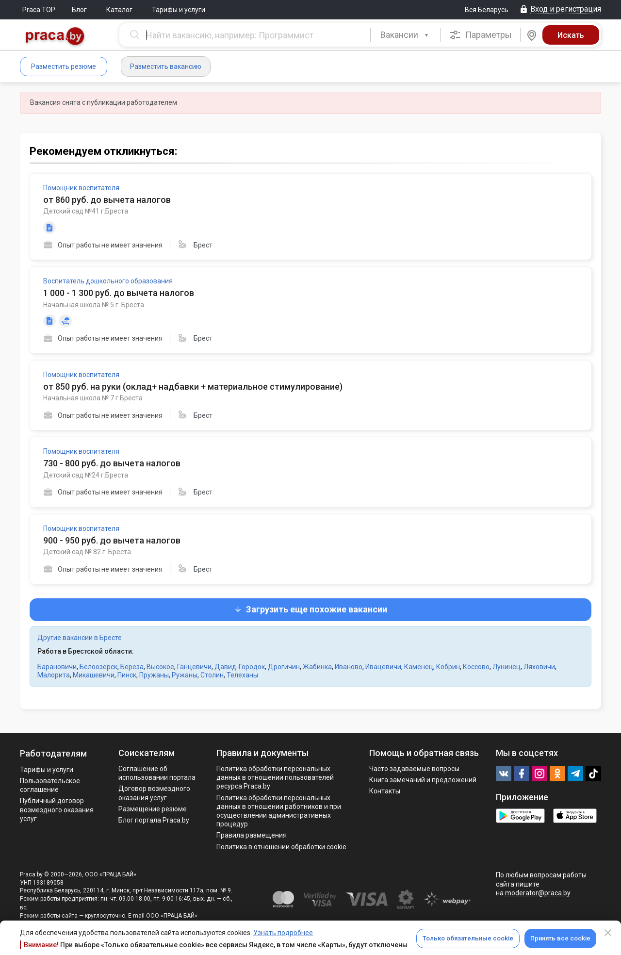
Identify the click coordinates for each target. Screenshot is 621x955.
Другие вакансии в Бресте (79, 638)
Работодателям (53, 753)
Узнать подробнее (283, 933)
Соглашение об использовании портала (157, 773)
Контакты (384, 791)
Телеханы (242, 675)
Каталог (119, 10)
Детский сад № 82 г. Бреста (87, 552)
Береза (132, 667)
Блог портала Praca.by (153, 820)
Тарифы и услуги (178, 10)
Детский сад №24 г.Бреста (85, 475)
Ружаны (184, 675)
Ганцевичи (194, 667)
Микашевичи (93, 675)
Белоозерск (98, 667)
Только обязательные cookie (468, 938)
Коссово (476, 667)
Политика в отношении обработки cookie (281, 847)
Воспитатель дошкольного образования (108, 281)
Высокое (160, 667)
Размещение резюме (152, 809)
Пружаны (154, 675)
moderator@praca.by (538, 893)
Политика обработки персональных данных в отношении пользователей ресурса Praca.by (275, 777)
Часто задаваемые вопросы (414, 769)
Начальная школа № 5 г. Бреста (93, 305)
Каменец (418, 667)
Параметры (480, 35)
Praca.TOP (38, 10)
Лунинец (506, 667)
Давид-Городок (239, 667)
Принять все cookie (560, 938)
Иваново (348, 667)
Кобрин (448, 667)
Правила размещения (251, 835)
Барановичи (57, 667)
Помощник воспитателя (81, 188)
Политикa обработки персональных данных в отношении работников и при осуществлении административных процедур (278, 811)
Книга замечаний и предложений (422, 780)
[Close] (608, 932)
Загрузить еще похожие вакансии (310, 609)
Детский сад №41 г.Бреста (85, 211)
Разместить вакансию (165, 66)
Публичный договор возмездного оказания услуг (57, 809)
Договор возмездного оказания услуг (154, 793)
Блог (79, 10)
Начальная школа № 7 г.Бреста (93, 398)
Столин (212, 675)
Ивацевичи (383, 667)
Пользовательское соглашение (50, 785)
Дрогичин (284, 667)
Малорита (53, 675)
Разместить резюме (63, 66)
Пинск (126, 675)
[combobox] (405, 35)
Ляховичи (539, 667)
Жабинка (317, 667)
